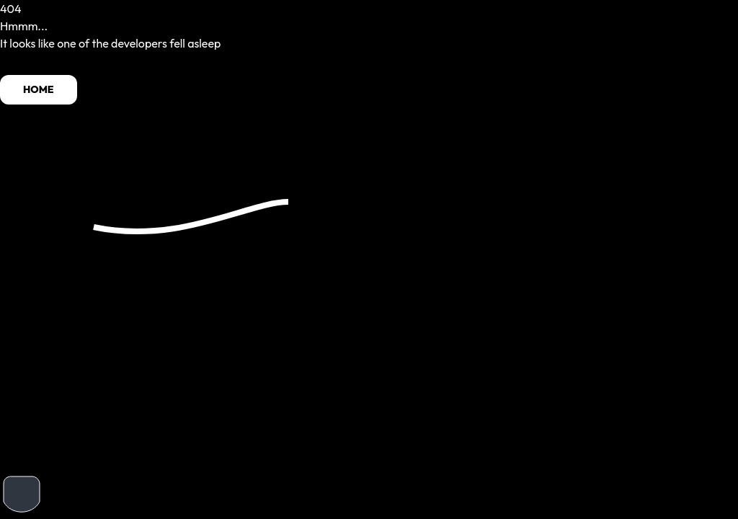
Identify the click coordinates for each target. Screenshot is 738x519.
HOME (38, 89)
